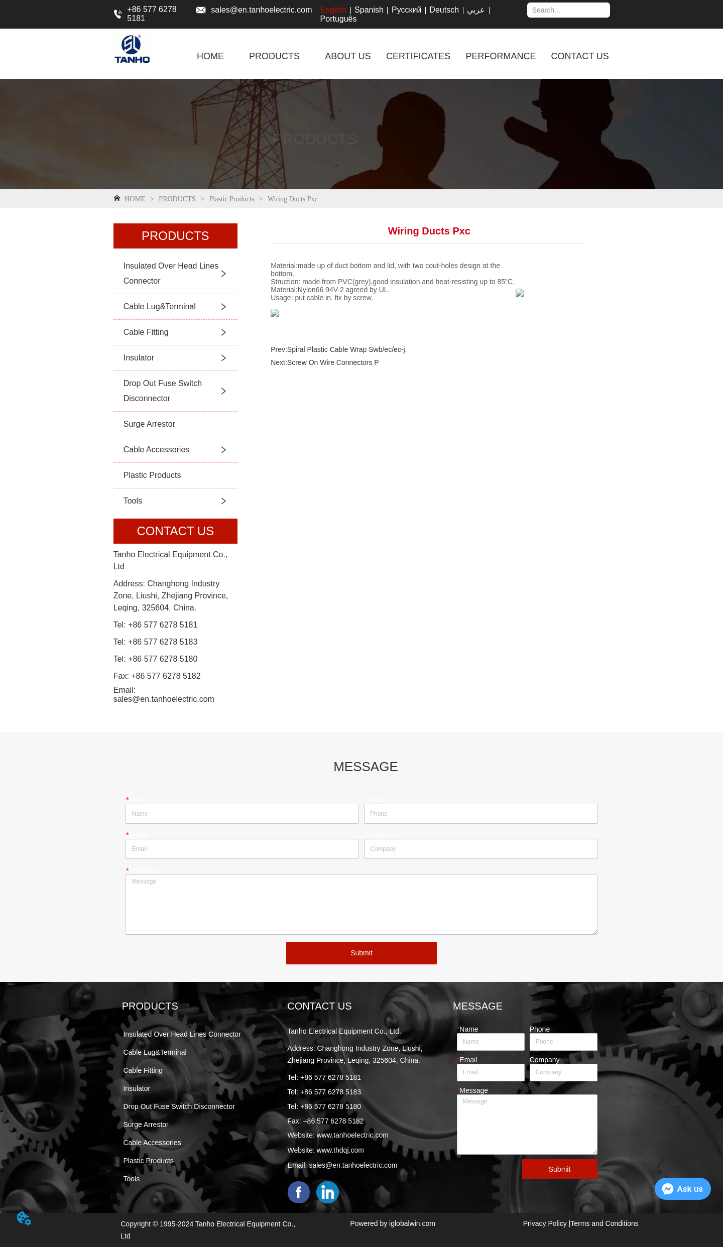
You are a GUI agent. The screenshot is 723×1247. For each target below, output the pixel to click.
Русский (406, 10)
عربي (476, 10)
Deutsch (444, 10)
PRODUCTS (177, 199)
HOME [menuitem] (210, 56)
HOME (135, 199)
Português (338, 19)
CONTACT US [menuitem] (580, 56)
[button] (274, 56)
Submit (361, 953)
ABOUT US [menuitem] (348, 56)
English (333, 10)
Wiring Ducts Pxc (292, 199)
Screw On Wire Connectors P (333, 362)
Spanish (369, 10)
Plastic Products (231, 199)
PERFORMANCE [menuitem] (500, 56)
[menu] (403, 56)
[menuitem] (274, 56)
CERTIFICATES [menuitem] (418, 56)
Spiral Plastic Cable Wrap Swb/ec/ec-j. (347, 349)
